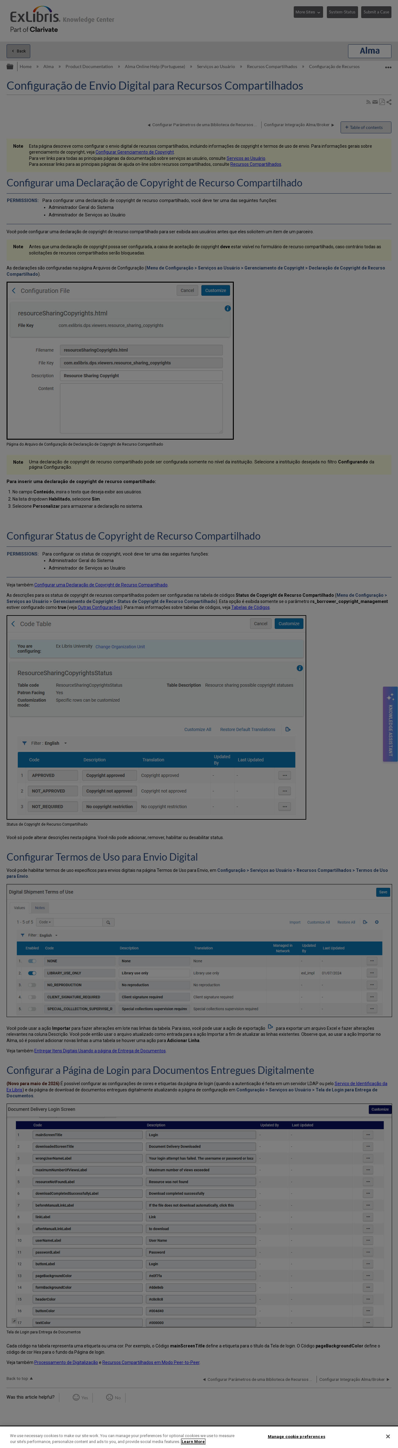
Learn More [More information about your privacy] (193, 1441)
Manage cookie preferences (296, 1436)
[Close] (388, 1436)
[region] (199, 1437)
